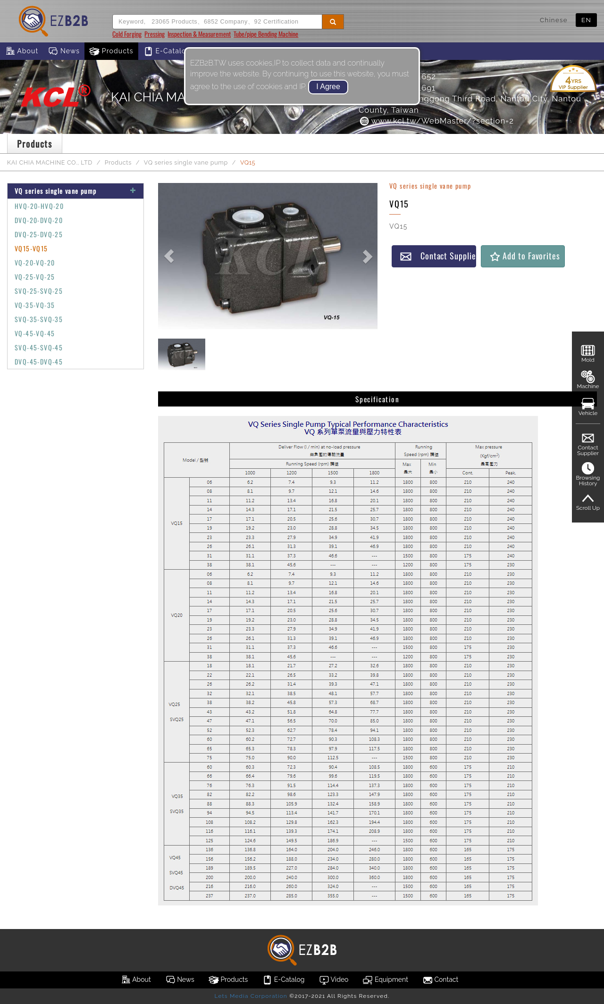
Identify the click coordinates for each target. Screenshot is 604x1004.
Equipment (385, 980)
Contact (440, 980)
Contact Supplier (438, 255)
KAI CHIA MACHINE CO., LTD (49, 162)
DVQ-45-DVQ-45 (39, 361)
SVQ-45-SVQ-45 (39, 347)
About (21, 51)
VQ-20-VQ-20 (35, 262)
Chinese (554, 20)
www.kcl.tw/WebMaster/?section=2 (436, 120)
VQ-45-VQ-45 (35, 333)
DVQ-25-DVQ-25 (39, 234)
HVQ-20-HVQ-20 (39, 206)
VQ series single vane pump (186, 162)
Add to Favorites (524, 255)
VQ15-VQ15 (31, 248)
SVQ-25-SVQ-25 (39, 291)
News (64, 51)
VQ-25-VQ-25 (35, 277)
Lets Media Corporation (250, 996)
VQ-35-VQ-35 (35, 305)
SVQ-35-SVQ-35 (39, 319)
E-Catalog (167, 51)
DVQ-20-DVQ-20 (39, 220)
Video (334, 980)
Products (111, 51)
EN (586, 20)
